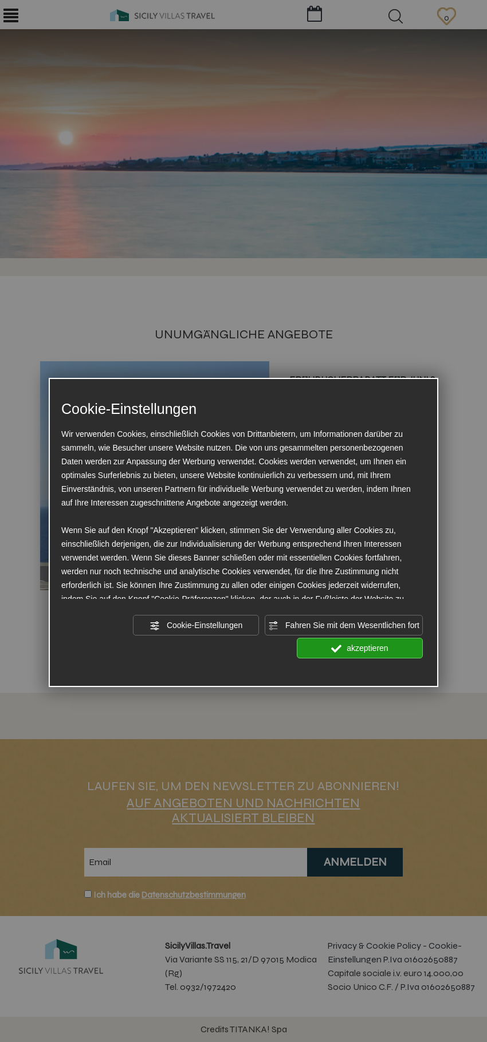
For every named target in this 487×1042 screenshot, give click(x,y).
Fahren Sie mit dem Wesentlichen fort (343, 626)
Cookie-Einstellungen (196, 626)
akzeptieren (359, 649)
